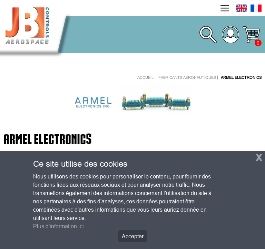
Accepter (133, 236)
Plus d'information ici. (59, 226)
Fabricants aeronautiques (187, 77)
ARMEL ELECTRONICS (241, 77)
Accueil (145, 77)
